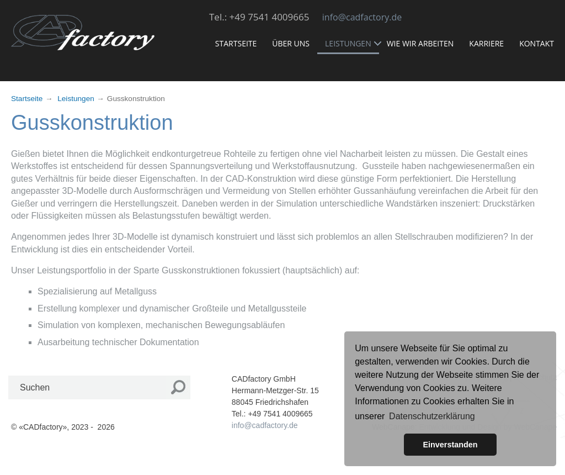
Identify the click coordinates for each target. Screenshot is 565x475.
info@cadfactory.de (362, 17)
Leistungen (351, 43)
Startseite (239, 42)
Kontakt (540, 42)
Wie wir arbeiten (424, 42)
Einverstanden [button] (450, 444)
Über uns (294, 42)
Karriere (490, 42)
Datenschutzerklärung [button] (432, 416)
